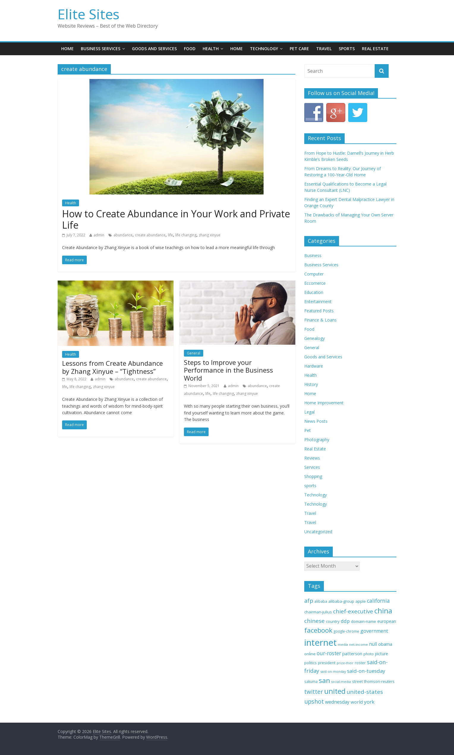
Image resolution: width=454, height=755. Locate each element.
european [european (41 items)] (386, 621)
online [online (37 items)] (310, 653)
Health (211, 48)
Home (67, 48)
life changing (185, 235)
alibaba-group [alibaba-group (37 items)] (341, 601)
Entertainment (318, 301)
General (193, 353)
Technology (264, 48)
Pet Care (299, 48)
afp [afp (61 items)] (308, 600)
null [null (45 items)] (373, 644)
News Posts (315, 421)
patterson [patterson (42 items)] (352, 653)
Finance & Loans (320, 320)
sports (310, 485)
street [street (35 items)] (357, 681)
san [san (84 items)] (324, 680)
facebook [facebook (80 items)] (318, 630)
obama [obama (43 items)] (385, 644)
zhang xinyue (209, 235)
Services (312, 467)
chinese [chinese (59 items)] (314, 620)
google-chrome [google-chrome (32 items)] (346, 631)
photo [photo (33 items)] (368, 653)
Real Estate (375, 48)
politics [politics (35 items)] (310, 662)
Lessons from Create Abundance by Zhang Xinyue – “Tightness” (112, 367)
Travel (324, 48)
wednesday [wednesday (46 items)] (337, 702)
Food (190, 48)
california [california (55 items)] (378, 600)
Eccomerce (315, 283)
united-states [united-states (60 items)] (365, 692)
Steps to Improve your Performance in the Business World (228, 370)
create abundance (150, 235)
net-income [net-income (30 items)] (358, 644)
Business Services (100, 48)
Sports (347, 48)
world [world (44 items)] (357, 702)
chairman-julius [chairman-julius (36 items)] (318, 612)
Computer (314, 274)
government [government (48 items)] (374, 631)
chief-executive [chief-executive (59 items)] (353, 611)
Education (313, 292)
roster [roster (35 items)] (360, 662)
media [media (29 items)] (343, 644)
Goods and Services (154, 48)
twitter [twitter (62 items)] (313, 692)
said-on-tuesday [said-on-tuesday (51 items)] (366, 670)
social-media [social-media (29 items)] (341, 682)
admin (99, 235)
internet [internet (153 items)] (320, 642)
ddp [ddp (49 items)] (345, 621)
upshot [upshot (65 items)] (314, 701)
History (311, 384)
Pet (307, 430)
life (170, 235)
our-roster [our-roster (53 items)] (329, 653)
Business (312, 255)
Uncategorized (318, 531)
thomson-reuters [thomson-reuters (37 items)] (379, 681)
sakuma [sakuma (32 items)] (311, 681)
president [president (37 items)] (326, 662)
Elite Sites (88, 14)
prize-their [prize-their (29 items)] (345, 663)
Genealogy (314, 338)
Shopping (313, 476)
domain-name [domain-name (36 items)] (363, 621)
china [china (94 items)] (383, 610)
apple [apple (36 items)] (360, 601)
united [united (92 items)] (335, 691)
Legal (309, 412)
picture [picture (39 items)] (381, 653)
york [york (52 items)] (369, 701)
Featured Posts (319, 311)
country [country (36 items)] (333, 621)
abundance (123, 235)
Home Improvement (323, 403)
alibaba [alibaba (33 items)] (320, 601)
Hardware (313, 366)
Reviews (312, 458)
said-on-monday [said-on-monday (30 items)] (333, 671)
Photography (316, 439)
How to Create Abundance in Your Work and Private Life (176, 219)
